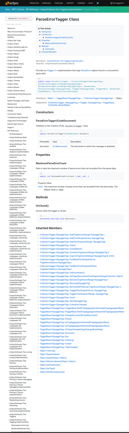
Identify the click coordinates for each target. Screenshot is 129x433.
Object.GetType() (47, 368)
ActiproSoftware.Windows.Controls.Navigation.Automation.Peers (20, 381)
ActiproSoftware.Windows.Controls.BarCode (20, 156)
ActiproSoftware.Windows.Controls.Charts (20, 176)
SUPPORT (70, 3)
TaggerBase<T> (18, 110)
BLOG (91, 3)
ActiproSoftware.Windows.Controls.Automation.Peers (20, 150)
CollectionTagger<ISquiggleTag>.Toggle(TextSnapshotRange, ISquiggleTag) (74, 294)
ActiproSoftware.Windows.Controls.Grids (20, 315)
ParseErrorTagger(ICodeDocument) (59, 37)
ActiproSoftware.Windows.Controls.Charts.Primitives (20, 195)
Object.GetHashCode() (50, 365)
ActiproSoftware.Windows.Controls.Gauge (20, 296)
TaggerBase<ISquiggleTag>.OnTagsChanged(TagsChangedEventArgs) (71, 329)
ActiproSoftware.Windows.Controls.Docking (20, 219)
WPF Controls (18, 9)
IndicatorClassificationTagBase (20, 75)
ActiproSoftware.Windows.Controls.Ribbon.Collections (21, 427)
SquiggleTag (16, 102)
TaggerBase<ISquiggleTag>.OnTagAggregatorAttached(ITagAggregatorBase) (74, 322)
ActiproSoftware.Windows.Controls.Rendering (20, 408)
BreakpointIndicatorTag (21, 41)
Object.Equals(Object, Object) (53, 358)
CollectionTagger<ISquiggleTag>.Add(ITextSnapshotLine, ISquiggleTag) (72, 238)
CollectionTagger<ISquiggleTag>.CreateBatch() (61, 249)
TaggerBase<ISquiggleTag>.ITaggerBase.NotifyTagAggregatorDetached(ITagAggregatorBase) (82, 311)
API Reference (32, 9)
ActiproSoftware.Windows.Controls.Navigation (20, 375)
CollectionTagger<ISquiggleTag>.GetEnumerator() (62, 272)
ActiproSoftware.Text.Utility (20, 137)
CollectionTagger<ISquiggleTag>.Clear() (58, 245)
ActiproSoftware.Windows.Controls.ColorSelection (20, 201)
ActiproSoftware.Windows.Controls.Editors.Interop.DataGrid (20, 259)
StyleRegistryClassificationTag (18, 106)
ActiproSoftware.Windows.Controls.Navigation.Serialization (20, 396)
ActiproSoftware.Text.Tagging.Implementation (61, 9)
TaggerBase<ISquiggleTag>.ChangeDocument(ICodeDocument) (68, 315)
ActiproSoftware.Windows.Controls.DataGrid (20, 214)
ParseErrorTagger (19, 89)
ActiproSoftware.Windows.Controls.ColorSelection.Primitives (20, 207)
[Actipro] (11, 3)
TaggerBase (61, 98)
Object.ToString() (47, 351)
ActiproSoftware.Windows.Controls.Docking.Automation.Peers (20, 225)
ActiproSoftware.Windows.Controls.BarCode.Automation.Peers (20, 162)
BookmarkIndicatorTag (21, 34)
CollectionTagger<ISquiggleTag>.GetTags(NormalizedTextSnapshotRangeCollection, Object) (81, 276)
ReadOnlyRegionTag (19, 93)
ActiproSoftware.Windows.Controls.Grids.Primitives (20, 328)
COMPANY (81, 3)
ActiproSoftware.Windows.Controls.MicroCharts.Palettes (20, 360)
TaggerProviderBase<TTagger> (22, 114)
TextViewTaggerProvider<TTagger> (22, 120)
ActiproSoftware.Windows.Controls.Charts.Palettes (20, 189)
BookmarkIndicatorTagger (22, 37)
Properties (46, 40)
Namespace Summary (20, 31)
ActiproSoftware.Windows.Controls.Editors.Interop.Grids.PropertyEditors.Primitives (20, 283)
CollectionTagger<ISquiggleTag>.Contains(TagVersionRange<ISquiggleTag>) (74, 252)
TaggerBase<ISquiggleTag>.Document (57, 333)
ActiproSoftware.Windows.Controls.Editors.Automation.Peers (20, 252)
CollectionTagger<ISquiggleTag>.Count (57, 297)
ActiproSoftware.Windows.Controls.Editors (20, 245)
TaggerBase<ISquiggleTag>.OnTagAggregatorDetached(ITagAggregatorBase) (75, 326)
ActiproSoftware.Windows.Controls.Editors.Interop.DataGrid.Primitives (20, 267)
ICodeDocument (60, 146)
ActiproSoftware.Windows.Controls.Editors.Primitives (20, 291)
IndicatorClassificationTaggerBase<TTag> (22, 79)
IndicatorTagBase (18, 83)
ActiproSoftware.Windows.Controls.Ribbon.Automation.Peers (20, 420)
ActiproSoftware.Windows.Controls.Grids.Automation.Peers (20, 321)
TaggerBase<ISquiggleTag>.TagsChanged (59, 347)
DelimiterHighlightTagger (21, 71)
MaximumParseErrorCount (55, 43)
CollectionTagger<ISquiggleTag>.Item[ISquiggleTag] (63, 301)
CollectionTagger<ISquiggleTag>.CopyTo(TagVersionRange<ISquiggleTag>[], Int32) (77, 256)
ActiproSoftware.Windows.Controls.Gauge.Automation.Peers (21, 303)
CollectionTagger (91, 98)
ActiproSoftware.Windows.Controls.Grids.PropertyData (21, 333)
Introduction (46, 32)
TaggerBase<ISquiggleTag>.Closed (55, 343)
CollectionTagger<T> (20, 56)
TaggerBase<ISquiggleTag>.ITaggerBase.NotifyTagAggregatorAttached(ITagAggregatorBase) (82, 308)
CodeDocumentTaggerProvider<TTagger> (22, 53)
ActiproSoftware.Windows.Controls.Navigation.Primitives (20, 389)
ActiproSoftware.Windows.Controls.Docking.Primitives (21, 232)
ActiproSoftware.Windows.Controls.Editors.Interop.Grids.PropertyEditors (20, 274)
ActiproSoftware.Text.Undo (20, 134)
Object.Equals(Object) (50, 354)
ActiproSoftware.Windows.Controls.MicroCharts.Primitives (20, 368)
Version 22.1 (18, 18)
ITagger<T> (52, 70)
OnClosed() (49, 49)
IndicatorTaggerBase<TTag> (22, 86)
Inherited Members (49, 52)
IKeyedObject (64, 105)
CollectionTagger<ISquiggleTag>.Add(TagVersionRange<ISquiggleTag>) (72, 234)
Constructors (47, 35)
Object (50, 98)
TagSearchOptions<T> (20, 117)
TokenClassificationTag (21, 124)
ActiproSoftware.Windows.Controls (20, 145)
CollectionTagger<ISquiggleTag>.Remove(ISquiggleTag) (65, 283)
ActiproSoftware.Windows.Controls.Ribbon (20, 414)
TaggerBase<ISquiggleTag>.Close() (56, 319)
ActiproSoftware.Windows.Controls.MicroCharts (20, 346)
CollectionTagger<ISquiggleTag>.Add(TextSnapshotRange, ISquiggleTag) (72, 242)
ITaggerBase (108, 102)
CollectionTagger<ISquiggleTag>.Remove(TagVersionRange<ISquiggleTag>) (74, 280)
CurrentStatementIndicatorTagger (19, 66)
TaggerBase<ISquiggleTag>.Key (54, 336)
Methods (45, 46)
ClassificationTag (18, 50)
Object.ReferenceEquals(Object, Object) (58, 361)
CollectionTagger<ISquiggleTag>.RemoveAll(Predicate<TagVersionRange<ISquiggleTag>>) (80, 287)
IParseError (86, 70)
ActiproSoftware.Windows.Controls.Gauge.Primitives (20, 309)
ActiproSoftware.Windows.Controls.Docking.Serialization (20, 239)
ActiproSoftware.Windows (20, 140)
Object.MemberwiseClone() (52, 372)
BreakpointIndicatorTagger (19, 45)
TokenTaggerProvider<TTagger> (22, 130)
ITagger (83, 102)
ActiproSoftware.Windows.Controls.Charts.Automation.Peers (21, 183)
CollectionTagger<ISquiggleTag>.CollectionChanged (63, 304)
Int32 (40, 186)
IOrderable (52, 105)
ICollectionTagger (56, 102)
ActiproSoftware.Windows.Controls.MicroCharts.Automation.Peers (20, 353)
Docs (7, 9)
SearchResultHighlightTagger (20, 97)
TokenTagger (17, 127)
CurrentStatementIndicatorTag (19, 61)
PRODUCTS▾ (34, 3)
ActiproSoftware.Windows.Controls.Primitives (20, 403)
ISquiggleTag (74, 98)
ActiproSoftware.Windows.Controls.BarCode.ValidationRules (21, 170)
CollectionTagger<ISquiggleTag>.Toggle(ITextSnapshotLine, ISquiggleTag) (73, 290)
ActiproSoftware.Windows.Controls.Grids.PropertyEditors (20, 340)
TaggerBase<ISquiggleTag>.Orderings (57, 340)
